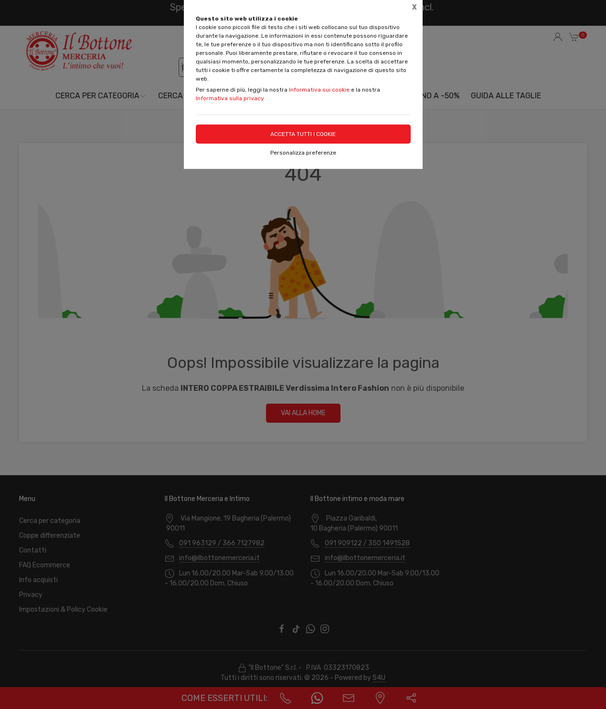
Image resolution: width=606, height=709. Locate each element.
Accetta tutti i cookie (303, 134)
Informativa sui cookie (319, 89)
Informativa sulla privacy (230, 98)
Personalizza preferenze (303, 152)
